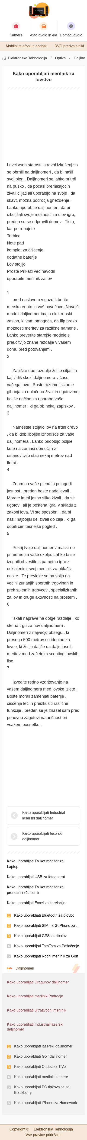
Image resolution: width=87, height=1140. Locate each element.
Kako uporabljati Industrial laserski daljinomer (43, 815)
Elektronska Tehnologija (27, 58)
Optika (60, 58)
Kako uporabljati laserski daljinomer (42, 836)
